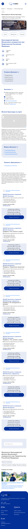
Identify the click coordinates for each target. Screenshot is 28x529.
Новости (17, 507)
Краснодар (9, 8)
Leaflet (25, 127)
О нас (3, 519)
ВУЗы (3, 507)
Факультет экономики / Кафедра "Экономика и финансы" (14, 465)
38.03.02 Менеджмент (9, 265)
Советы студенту (17, 510)
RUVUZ (3, 8)
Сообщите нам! (12, 104)
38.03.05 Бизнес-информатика (11, 301)
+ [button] (3, 116)
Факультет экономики (7, 462)
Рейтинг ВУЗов (4, 510)
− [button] (3, 118)
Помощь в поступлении (14, 217)
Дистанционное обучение (19, 512)
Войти (25, 4)
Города (2, 512)
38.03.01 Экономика (8, 196)
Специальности (4, 514)
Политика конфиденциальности (5, 522)
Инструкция (16, 514)
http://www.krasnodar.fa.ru (11, 100)
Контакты (3, 525)
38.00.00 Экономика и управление (12, 194)
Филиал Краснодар (18, 8)
